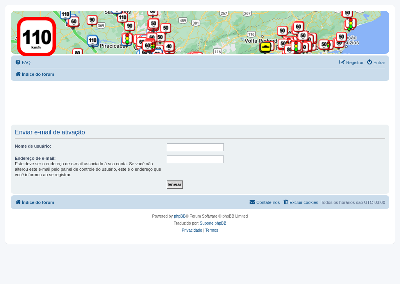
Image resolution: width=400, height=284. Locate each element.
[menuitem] (22, 62)
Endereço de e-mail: (35, 158)
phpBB (180, 216)
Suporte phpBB (213, 223)
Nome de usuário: (33, 146)
